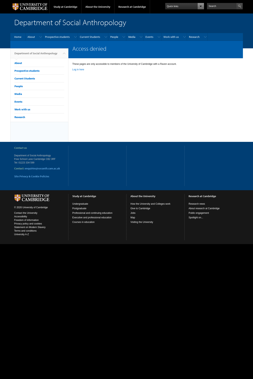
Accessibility (20, 216)
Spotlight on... (196, 217)
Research (194, 37)
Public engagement (199, 213)
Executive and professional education (92, 217)
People (114, 37)
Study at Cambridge (65, 7)
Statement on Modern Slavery (30, 227)
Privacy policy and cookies (28, 223)
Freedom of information (26, 220)
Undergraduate (80, 203)
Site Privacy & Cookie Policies (31, 176)
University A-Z (21, 234)
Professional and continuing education (92, 213)
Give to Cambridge (140, 208)
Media (131, 37)
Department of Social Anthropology (35, 55)
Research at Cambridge (132, 7)
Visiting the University (141, 222)
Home (17, 37)
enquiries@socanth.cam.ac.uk (42, 168)
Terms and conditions (25, 230)
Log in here (78, 69)
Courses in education (83, 222)
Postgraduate (79, 208)
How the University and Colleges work (150, 203)
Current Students (90, 37)
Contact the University (25, 213)
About (31, 37)
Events (149, 37)
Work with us (171, 37)
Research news (197, 203)
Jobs (132, 213)
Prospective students (57, 37)
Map (132, 217)
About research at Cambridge (204, 208)
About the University (97, 7)
